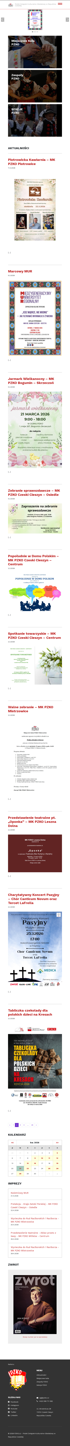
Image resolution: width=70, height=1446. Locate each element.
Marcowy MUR (20, 271)
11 (49, 1158)
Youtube (14, 1409)
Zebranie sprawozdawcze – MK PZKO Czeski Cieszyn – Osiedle (34, 493)
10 (42, 1158)
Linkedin (14, 1415)
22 (28, 1168)
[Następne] (36, 1125)
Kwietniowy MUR (19, 1193)
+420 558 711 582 (46, 1401)
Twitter (13, 1412)
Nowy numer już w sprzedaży (35, 1306)
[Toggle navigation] (60, 3)
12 (57, 1158)
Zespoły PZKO (42, 1382)
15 (28, 1163)
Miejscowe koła (43, 1378)
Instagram (15, 1405)
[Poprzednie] (10, 1125)
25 (49, 1168)
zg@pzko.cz (44, 1398)
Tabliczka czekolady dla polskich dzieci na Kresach (30, 1012)
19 (57, 1163)
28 (20, 1174)
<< (12, 1142)
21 (20, 1168)
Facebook (14, 1402)
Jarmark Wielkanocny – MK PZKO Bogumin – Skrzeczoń (31, 381)
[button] (32, 32)
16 (35, 1163)
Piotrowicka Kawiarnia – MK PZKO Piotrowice (31, 162)
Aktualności (41, 1375)
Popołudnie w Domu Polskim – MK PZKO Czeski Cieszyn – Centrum (33, 560)
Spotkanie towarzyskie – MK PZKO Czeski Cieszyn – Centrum (34, 636)
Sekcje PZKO (42, 1385)
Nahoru (11, 1364)
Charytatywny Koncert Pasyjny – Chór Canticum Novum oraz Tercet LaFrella (33, 899)
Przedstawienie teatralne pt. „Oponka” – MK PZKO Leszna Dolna (32, 822)
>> (57, 1142)
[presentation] (2, 20)
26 (32, 1125)
